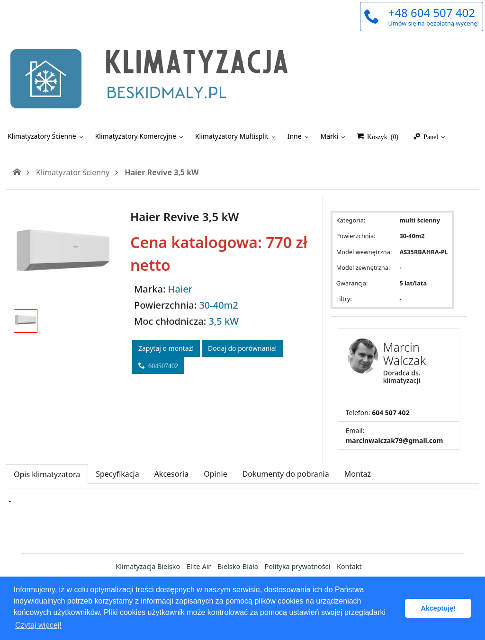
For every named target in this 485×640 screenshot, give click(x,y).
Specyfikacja (117, 474)
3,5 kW (223, 321)
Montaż (357, 474)
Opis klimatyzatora (47, 474)
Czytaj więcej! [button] (38, 625)
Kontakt (349, 566)
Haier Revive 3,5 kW (161, 172)
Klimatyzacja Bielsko (148, 566)
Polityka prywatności (298, 566)
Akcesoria (171, 474)
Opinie (215, 474)
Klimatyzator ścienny (72, 172)
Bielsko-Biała (237, 566)
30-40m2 (218, 305)
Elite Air (199, 566)
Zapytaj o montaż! (166, 348)
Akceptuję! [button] (438, 608)
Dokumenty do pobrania (285, 474)
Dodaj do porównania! (242, 348)
